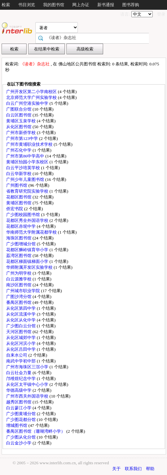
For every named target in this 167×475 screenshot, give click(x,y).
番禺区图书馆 (19, 302)
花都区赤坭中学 (21, 226)
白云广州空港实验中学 (27, 103)
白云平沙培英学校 (23, 167)
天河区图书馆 (19, 331)
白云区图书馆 (19, 115)
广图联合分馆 (19, 109)
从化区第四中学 (21, 308)
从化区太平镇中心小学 (27, 384)
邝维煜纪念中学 (21, 378)
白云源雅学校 (19, 279)
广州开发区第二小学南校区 (32, 91)
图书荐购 (130, 4)
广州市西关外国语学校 (27, 396)
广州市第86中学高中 (25, 156)
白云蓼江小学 (19, 407)
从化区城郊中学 (21, 337)
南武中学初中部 (21, 361)
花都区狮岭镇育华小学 (27, 249)
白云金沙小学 (19, 443)
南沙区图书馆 (19, 284)
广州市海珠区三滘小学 (27, 366)
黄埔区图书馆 (19, 202)
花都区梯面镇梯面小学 (27, 261)
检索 (6, 4)
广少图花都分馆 (21, 419)
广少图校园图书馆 (23, 214)
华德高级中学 (19, 390)
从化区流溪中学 (21, 314)
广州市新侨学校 (21, 132)
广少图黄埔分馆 (21, 413)
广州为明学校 (19, 273)
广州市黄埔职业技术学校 (30, 144)
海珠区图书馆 (19, 238)
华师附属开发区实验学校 (30, 267)
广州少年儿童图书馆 (25, 179)
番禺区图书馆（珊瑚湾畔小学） (36, 431)
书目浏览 (26, 4)
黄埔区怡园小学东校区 (27, 161)
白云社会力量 (19, 372)
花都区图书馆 (19, 197)
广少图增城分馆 (21, 243)
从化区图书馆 (19, 126)
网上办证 (80, 4)
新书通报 (105, 4)
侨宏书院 (15, 208)
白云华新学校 (19, 173)
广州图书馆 (17, 185)
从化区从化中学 (21, 320)
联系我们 (133, 468)
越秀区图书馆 (19, 402)
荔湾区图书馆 (19, 255)
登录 (161, 14)
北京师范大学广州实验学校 (32, 97)
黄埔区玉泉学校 (21, 120)
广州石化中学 (19, 150)
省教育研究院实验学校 (27, 191)
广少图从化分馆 (21, 437)
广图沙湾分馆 (19, 296)
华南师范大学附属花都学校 (32, 232)
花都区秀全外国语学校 (27, 220)
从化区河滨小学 (21, 343)
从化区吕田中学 (21, 349)
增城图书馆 (17, 425)
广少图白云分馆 (21, 325)
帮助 (150, 468)
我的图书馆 (53, 4)
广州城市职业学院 (23, 290)
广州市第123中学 (22, 138)
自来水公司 (17, 355)
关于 (116, 468)
